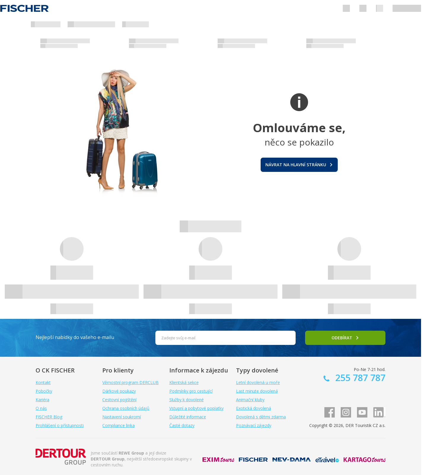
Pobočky (44, 391)
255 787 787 (359, 378)
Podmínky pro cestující (191, 391)
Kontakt (43, 382)
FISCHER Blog (49, 417)
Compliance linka (118, 425)
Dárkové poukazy (119, 391)
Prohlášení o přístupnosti (60, 425)
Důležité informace (187, 417)
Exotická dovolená (253, 408)
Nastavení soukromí (121, 417)
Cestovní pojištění (119, 399)
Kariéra (42, 399)
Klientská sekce (184, 382)
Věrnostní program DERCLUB (130, 382)
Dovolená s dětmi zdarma (261, 417)
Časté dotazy (182, 425)
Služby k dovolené (186, 399)
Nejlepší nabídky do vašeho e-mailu (75, 337)
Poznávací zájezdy (253, 425)
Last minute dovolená (257, 391)
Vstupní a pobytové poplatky (196, 408)
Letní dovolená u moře (258, 382)
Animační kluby (250, 399)
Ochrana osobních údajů (125, 408)
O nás (41, 408)
